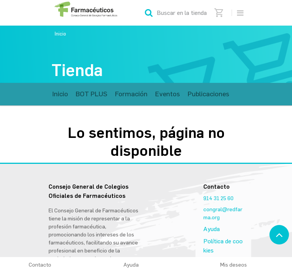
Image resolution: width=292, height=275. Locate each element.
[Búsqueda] (148, 12)
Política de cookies (223, 246)
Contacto (40, 265)
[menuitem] (60, 94)
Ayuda (211, 229)
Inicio (60, 34)
